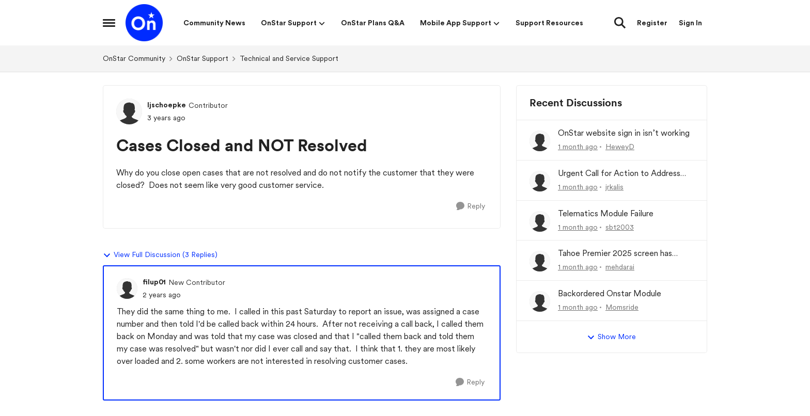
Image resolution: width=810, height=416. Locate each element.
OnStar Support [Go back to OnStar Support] (202, 58)
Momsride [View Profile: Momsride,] (621, 307)
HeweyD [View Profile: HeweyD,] (619, 146)
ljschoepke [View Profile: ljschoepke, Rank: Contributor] (166, 105)
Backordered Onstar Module (609, 293)
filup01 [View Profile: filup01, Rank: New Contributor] (154, 282)
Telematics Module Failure (605, 213)
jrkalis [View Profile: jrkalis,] (614, 187)
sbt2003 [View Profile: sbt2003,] (619, 226)
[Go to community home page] (144, 22)
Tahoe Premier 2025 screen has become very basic (615, 253)
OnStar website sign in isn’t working (624, 133)
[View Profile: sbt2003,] (539, 221)
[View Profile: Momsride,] (539, 301)
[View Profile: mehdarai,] (539, 261)
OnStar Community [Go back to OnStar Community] (134, 58)
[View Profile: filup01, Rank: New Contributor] (127, 288)
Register (652, 23)
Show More (611, 337)
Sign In (690, 23)
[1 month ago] (578, 146)
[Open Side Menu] (109, 22)
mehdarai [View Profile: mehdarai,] (619, 267)
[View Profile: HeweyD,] (539, 141)
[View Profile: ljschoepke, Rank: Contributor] (129, 111)
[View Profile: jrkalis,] (539, 181)
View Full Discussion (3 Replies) (160, 255)
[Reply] (470, 206)
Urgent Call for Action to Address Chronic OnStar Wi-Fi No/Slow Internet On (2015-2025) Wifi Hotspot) (619, 173)
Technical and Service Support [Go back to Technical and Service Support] (289, 58)
